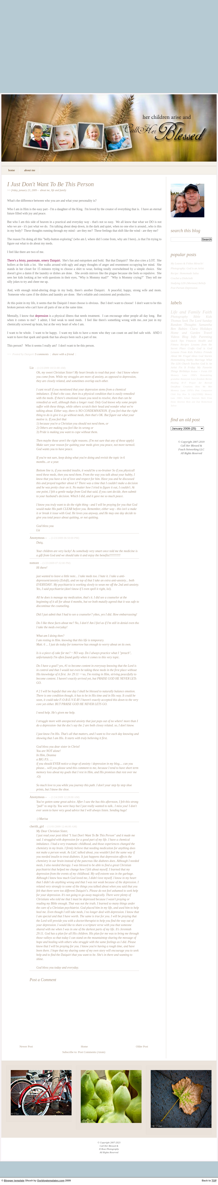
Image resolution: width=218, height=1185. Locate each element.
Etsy (179, 394)
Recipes (185, 344)
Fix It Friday (187, 367)
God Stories (205, 356)
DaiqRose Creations (182, 386)
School (187, 398)
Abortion (181, 402)
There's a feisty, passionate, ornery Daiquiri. (34, 260)
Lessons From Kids (182, 352)
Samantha (205, 324)
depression (41, 315)
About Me (45, 190)
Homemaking (178, 359)
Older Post (142, 1046)
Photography (179, 316)
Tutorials (195, 398)
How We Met (203, 386)
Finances (191, 340)
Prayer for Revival (200, 382)
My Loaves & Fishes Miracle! (187, 263)
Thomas (176, 320)
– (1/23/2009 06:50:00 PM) (63, 538)
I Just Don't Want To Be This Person (50, 184)
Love (193, 379)
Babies (182, 328)
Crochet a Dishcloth (182, 278)
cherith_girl (37, 826)
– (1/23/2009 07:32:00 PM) (55, 563)
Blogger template (14, 1180)
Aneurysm (185, 379)
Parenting (205, 337)
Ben (173, 328)
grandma (175, 379)
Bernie (208, 379)
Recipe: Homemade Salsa (185, 273)
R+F (183, 382)
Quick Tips (177, 340)
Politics (198, 352)
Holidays (206, 328)
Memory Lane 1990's (184, 375)
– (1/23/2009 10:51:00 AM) (50, 367)
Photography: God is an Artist (187, 268)
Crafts (191, 348)
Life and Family (58, 190)
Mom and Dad (193, 402)
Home (84, 1046)
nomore (34, 563)
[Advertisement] (42, 50)
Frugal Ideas (190, 356)
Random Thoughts (183, 324)
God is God (204, 348)
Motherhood (206, 402)
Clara (194, 328)
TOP (214, 1180)
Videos (175, 337)
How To (186, 394)
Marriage (200, 359)
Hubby (190, 359)
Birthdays (184, 371)
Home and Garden (185, 333)
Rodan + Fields (199, 371)
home (11, 170)
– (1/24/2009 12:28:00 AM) (63, 797)
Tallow (174, 405)
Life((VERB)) (197, 394)
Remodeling (206, 375)
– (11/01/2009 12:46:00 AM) (61, 826)
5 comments (42, 354)
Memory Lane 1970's (182, 390)
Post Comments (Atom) (91, 1052)
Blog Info (189, 337)
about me (29, 170)
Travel (208, 333)
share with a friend (63, 354)
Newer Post (26, 1046)
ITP (210, 371)
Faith (207, 312)
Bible (196, 316)
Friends (207, 352)
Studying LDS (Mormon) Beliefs (188, 283)
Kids (209, 316)
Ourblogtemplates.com (51, 1180)
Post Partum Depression (184, 287)
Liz (32, 367)
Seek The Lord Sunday (197, 320)
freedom (201, 379)
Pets (197, 390)
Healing (175, 382)
